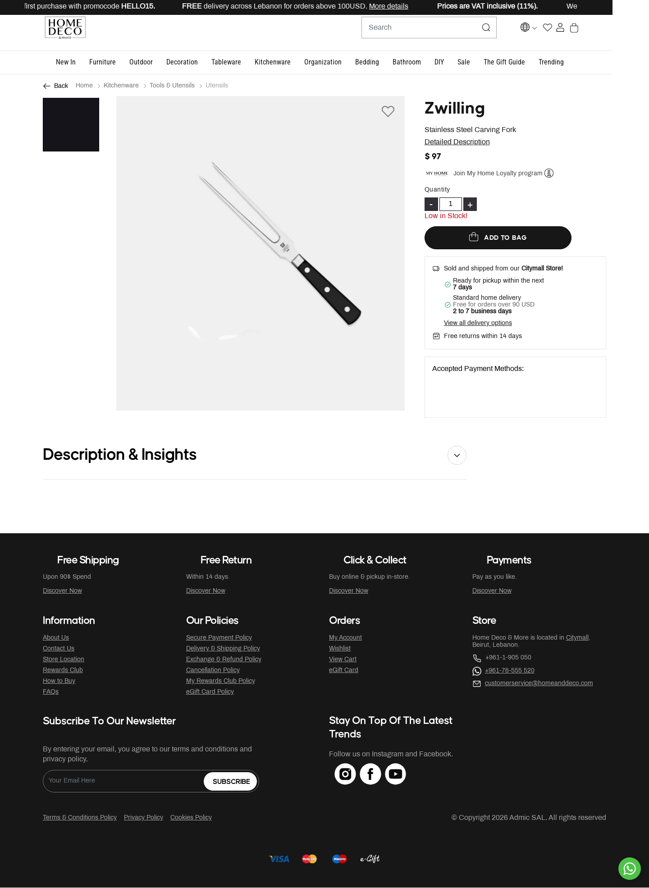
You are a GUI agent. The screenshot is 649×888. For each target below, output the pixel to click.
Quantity (437, 190)
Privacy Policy (143, 818)
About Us (56, 638)
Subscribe (231, 782)
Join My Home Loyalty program (498, 174)
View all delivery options (478, 324)
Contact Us (58, 649)
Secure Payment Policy (219, 638)
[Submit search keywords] (481, 33)
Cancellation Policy (213, 671)
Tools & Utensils (172, 86)
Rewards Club (63, 671)
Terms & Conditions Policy (80, 818)
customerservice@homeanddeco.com (539, 684)
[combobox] (423, 33)
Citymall (577, 638)
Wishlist (340, 649)
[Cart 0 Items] (601, 33)
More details (415, 6)
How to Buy (59, 682)
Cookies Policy (191, 818)
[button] (84, 62)
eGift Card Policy (210, 693)
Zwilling (455, 109)
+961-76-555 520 (510, 671)
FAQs (51, 693)
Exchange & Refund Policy (223, 660)
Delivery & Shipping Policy (223, 649)
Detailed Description (457, 142)
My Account (345, 638)
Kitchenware (121, 86)
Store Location (63, 660)
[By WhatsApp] (629, 868)
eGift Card (343, 671)
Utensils (217, 86)
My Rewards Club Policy (220, 682)
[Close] (613, 7)
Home (84, 86)
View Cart (342, 660)
